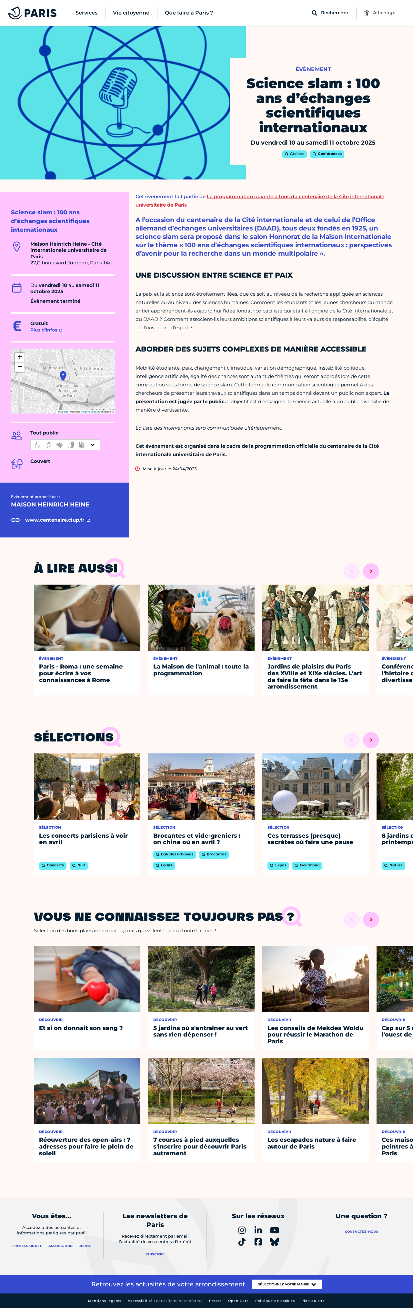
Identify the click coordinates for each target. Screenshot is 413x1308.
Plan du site (313, 1301)
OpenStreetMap (91, 411)
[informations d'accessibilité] (65, 444)
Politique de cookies (275, 1301)
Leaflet (63, 411)
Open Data (238, 1301)
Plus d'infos (43, 330)
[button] (63, 376)
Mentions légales (104, 1301)
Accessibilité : (165, 1301)
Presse (215, 1301)
